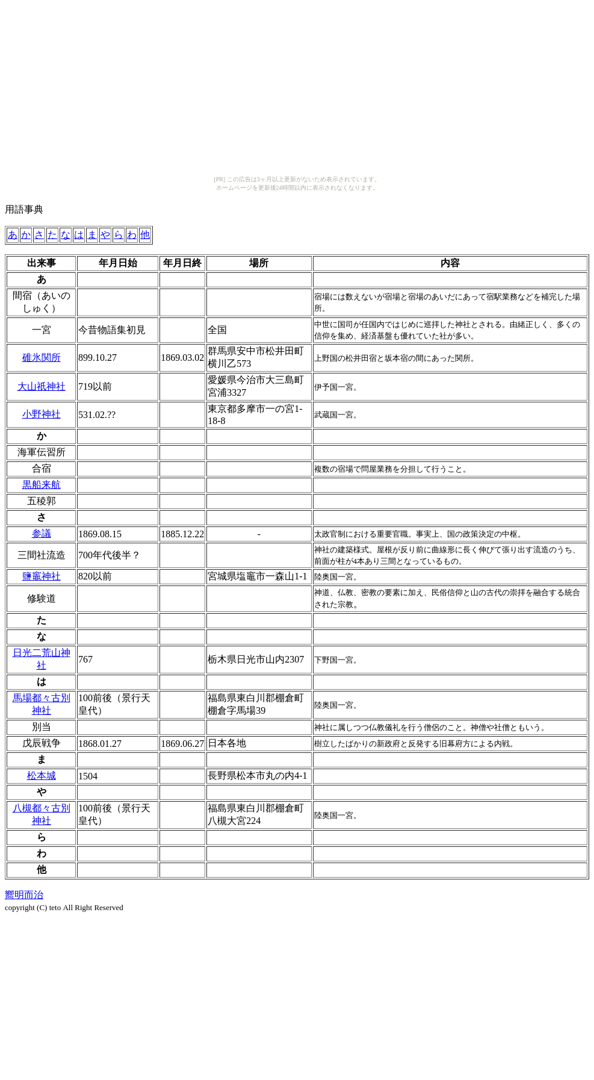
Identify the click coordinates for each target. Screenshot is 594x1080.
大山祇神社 (41, 386)
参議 (41, 533)
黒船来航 (41, 484)
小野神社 (41, 414)
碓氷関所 (41, 357)
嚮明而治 (24, 895)
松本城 (41, 775)
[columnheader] (41, 263)
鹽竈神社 (41, 576)
